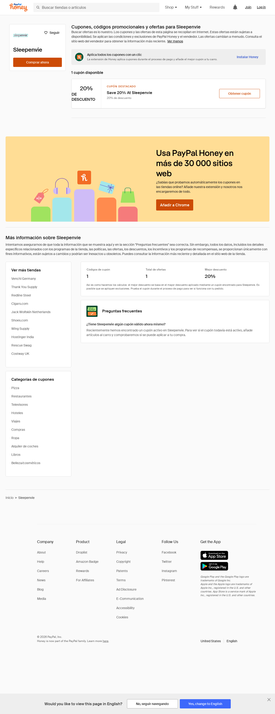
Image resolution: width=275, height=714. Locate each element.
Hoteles (17, 413)
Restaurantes (21, 396)
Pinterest (168, 580)
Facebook (169, 552)
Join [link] (248, 7)
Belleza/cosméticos (25, 463)
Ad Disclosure (126, 589)
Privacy (121, 552)
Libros (15, 455)
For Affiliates (85, 580)
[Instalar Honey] (247, 57)
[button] (219, 641)
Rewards (217, 7)
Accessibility (125, 608)
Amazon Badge (87, 562)
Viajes (15, 421)
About (41, 552)
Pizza (15, 388)
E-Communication (130, 599)
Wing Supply (20, 329)
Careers (43, 571)
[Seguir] (52, 32)
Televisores (19, 405)
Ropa (15, 438)
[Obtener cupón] (239, 93)
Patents (122, 571)
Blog (40, 589)
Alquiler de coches (24, 446)
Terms (121, 580)
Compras (18, 430)
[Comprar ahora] (37, 62)
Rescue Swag (21, 345)
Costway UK (20, 354)
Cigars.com (19, 304)
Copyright (123, 562)
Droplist (81, 552)
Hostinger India (22, 337)
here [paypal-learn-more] (105, 641)
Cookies (122, 617)
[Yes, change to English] (205, 703)
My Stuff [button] (193, 7)
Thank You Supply (24, 287)
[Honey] (18, 7)
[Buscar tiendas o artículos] (96, 7)
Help (40, 562)
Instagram (169, 571)
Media (41, 599)
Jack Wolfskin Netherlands (31, 312)
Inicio (9, 498)
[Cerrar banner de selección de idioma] (269, 700)
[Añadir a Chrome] (174, 205)
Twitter (167, 562)
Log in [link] (261, 7)
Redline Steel (21, 295)
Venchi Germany (23, 279)
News (41, 580)
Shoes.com (19, 320)
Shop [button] (171, 7)
